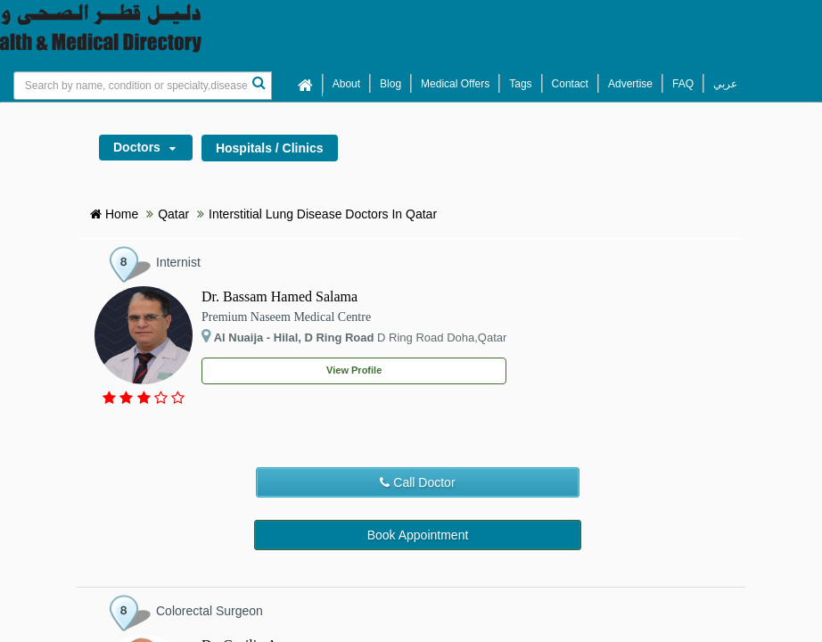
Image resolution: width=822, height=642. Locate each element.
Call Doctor (417, 482)
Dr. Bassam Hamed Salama (279, 296)
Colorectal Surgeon (209, 611)
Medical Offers (455, 84)
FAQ (683, 84)
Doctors (149, 149)
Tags (520, 84)
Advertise (630, 84)
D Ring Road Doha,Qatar (353, 336)
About (346, 84)
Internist (178, 262)
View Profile (354, 370)
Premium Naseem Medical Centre (286, 317)
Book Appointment (418, 535)
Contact (570, 84)
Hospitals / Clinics (270, 148)
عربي (725, 84)
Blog (390, 84)
